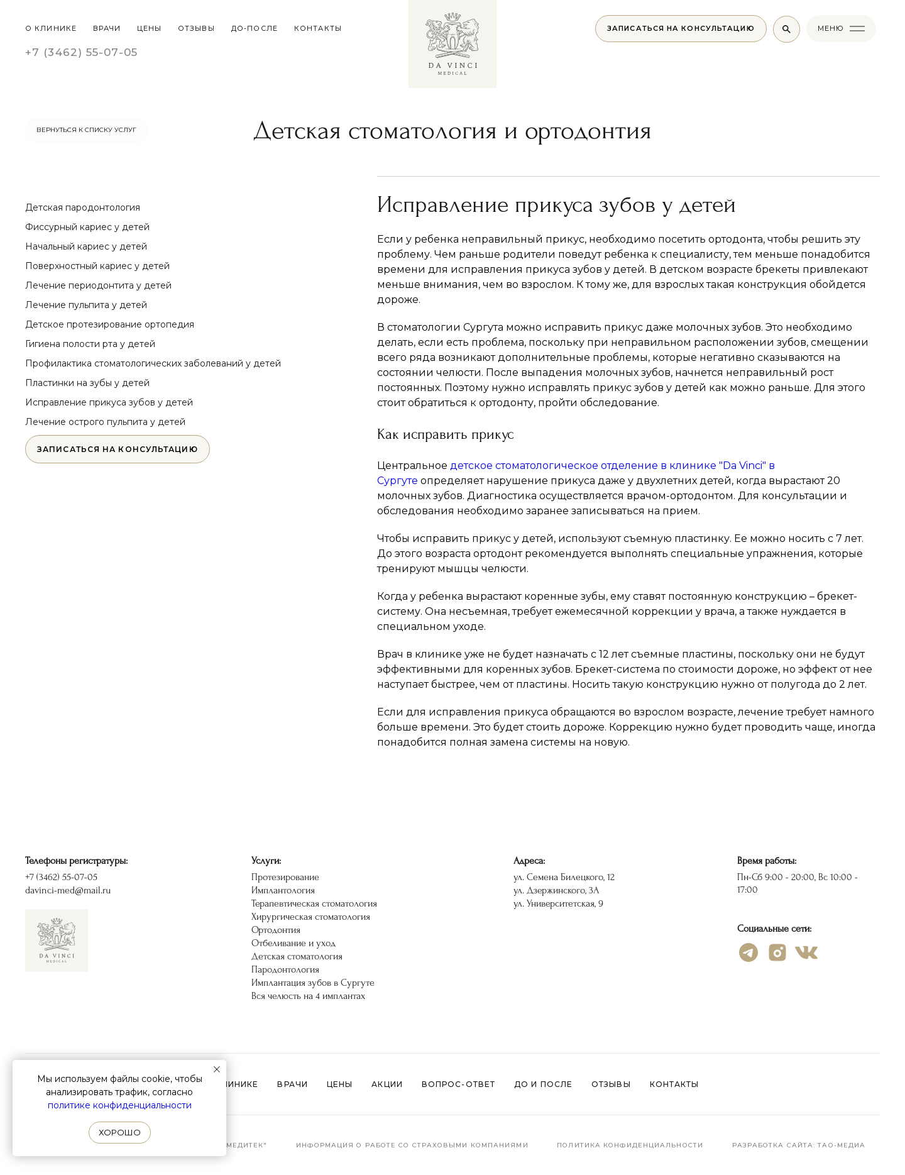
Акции (387, 1084)
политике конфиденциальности (120, 1105)
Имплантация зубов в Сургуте (313, 982)
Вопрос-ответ (458, 1084)
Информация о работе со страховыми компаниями (412, 1145)
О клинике (51, 28)
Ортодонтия (275, 929)
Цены (340, 1084)
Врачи (107, 28)
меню (831, 28)
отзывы (196, 28)
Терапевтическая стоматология (314, 903)
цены (149, 28)
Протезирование (285, 877)
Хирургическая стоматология (310, 916)
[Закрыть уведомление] (217, 1069)
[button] (681, 28)
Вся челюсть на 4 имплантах (308, 995)
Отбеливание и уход (293, 943)
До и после (543, 1084)
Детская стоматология (297, 956)
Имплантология (283, 890)
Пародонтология (285, 969)
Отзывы (611, 1084)
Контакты (674, 1084)
